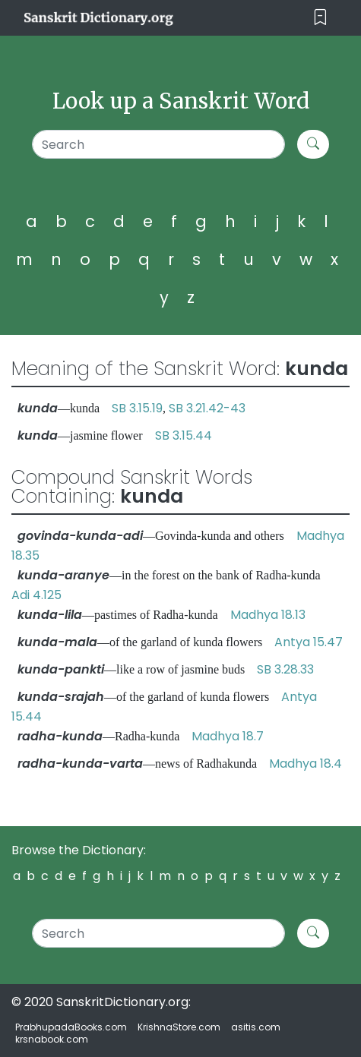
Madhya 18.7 (228, 736)
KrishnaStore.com (179, 1027)
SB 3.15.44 (183, 435)
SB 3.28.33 (285, 669)
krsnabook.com (51, 1039)
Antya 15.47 (308, 642)
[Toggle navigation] (320, 18)
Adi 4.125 (36, 595)
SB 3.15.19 (137, 408)
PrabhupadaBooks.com (71, 1027)
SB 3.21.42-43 (207, 408)
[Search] (159, 144)
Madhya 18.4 (305, 763)
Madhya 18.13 (268, 614)
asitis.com (255, 1027)
